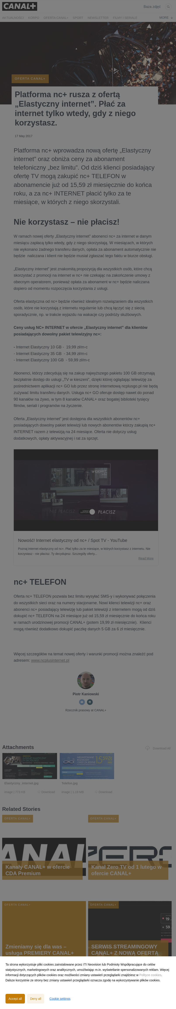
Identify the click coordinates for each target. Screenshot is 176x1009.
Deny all (35, 998)
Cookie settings (59, 998)
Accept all (15, 998)
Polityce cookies (150, 975)
